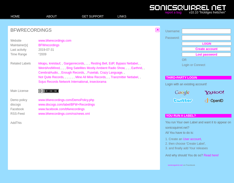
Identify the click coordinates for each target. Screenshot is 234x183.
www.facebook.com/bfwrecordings (61, 109)
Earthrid (136, 68)
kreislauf (54, 63)
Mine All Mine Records (90, 77)
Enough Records (72, 72)
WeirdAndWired (49, 68)
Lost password (206, 54)
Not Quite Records (51, 77)
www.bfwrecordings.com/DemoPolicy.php (66, 100)
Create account (206, 49)
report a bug (173, 12)
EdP (111, 63)
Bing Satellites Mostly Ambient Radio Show (96, 68)
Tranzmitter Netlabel (124, 77)
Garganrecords (74, 63)
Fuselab (92, 72)
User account (192, 139)
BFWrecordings (48, 45)
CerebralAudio (48, 72)
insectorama (98, 82)
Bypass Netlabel (127, 63)
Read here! (211, 155)
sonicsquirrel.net (175, 165)
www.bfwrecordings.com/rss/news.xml (64, 113)
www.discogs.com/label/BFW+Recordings (66, 104)
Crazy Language (111, 72)
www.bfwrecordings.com (54, 40)
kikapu (42, 63)
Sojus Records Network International (63, 82)
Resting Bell (99, 63)
